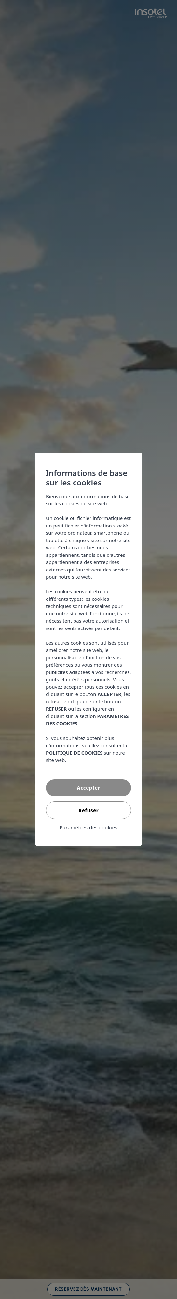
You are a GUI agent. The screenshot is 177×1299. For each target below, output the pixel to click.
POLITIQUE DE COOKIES (74, 753)
